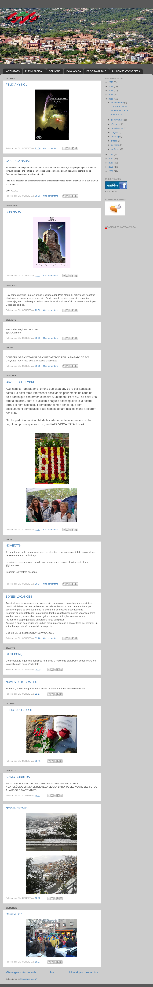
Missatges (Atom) (28, 979)
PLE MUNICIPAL (34, 71)
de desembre (117, 102)
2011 (111, 158)
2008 (111, 171)
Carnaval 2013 (15, 914)
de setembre (117, 128)
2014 (111, 95)
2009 (111, 167)
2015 (111, 90)
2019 (111, 82)
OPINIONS (54, 71)
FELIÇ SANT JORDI (19, 710)
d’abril (114, 141)
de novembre (117, 120)
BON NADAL (14, 212)
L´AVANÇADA (73, 71)
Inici (53, 972)
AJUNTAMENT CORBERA (126, 71)
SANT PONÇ (14, 654)
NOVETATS (13, 545)
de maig (115, 136)
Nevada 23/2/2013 (17, 808)
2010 (111, 163)
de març (115, 145)
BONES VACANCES (19, 596)
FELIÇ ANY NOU (17, 84)
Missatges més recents (21, 972)
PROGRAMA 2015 (96, 71)
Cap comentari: (50, 148)
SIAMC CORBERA (18, 777)
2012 (111, 154)
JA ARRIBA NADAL (18, 161)
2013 (111, 99)
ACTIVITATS (13, 71)
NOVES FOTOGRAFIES (21, 682)
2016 (111, 86)
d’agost (115, 132)
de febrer (115, 149)
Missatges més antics (83, 972)
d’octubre (115, 124)
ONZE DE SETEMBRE (20, 382)
